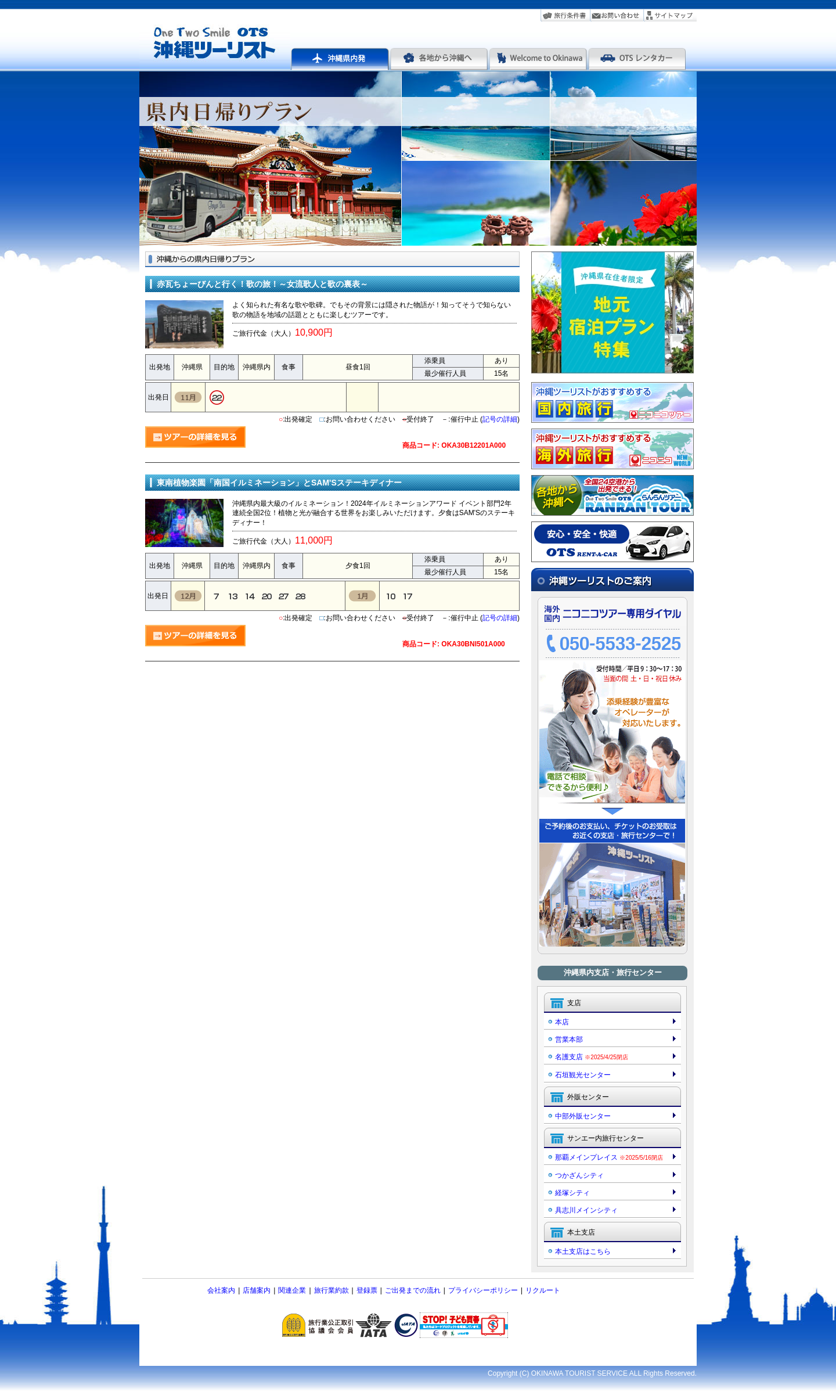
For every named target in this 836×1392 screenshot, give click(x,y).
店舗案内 (257, 1290)
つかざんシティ (579, 1175)
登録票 (366, 1290)
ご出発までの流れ (413, 1290)
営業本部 (569, 1039)
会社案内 (221, 1290)
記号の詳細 (499, 419)
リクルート (542, 1290)
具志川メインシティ (586, 1210)
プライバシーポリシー (483, 1290)
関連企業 (292, 1290)
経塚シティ (572, 1193)
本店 (562, 1022)
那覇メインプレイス (609, 1157)
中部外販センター (583, 1116)
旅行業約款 (331, 1290)
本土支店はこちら (583, 1251)
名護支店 (591, 1057)
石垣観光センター (583, 1075)
